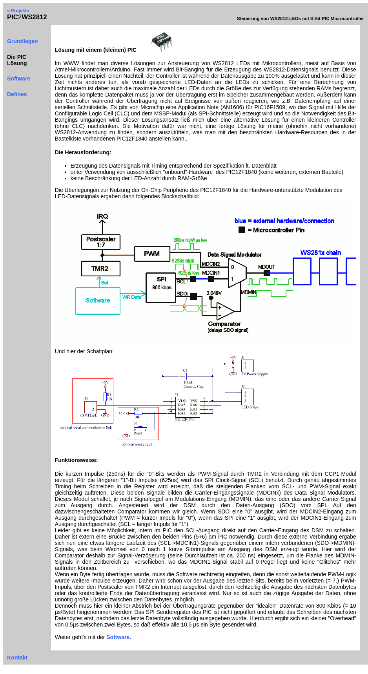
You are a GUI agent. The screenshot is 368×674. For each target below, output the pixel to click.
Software (18, 78)
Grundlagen (22, 41)
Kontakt (17, 657)
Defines (17, 94)
